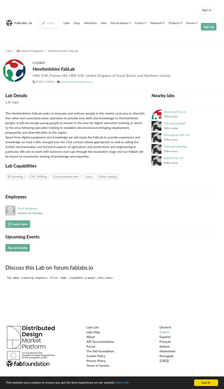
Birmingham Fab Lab (176, 135)
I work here (18, 224)
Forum (191, 23)
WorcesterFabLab (175, 112)
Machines (90, 23)
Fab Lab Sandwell (175, 123)
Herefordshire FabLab (63, 51)
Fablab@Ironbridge (175, 146)
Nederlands (167, 351)
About (90, 337)
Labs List (92, 327)
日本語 (164, 361)
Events (140, 23)
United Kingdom (30, 51)
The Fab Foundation (100, 351)
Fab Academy (121, 23)
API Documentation (100, 341)
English (164, 332)
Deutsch (165, 327)
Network (157, 23)
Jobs (104, 23)
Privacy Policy (96, 361)
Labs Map (93, 332)
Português (166, 356)
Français (165, 341)
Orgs (77, 23)
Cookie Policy (95, 356)
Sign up (208, 26)
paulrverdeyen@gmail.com (77, 81)
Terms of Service (97, 365)
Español (164, 337)
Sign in (206, 10)
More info (122, 383)
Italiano (164, 346)
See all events (17, 248)
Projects (175, 23)
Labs (67, 23)
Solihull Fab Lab (173, 158)
